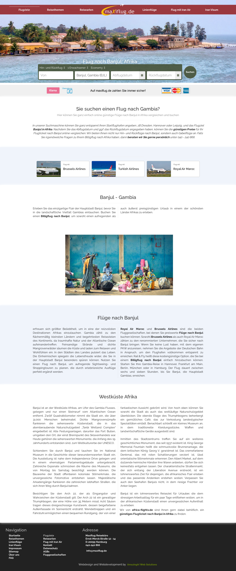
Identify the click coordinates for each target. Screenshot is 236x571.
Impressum (15, 548)
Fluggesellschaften (54, 554)
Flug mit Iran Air (180, 9)
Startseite (14, 535)
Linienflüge (150, 9)
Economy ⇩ (98, 67)
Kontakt (47, 545)
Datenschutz (50, 548)
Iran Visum (211, 9)
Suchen (190, 72)
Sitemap (14, 551)
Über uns (14, 554)
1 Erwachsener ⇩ (78, 67)
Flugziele (24, 9)
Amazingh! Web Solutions (142, 564)
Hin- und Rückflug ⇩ (52, 67)
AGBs (46, 551)
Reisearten (86, 9)
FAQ (11, 558)
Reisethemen (55, 9)
